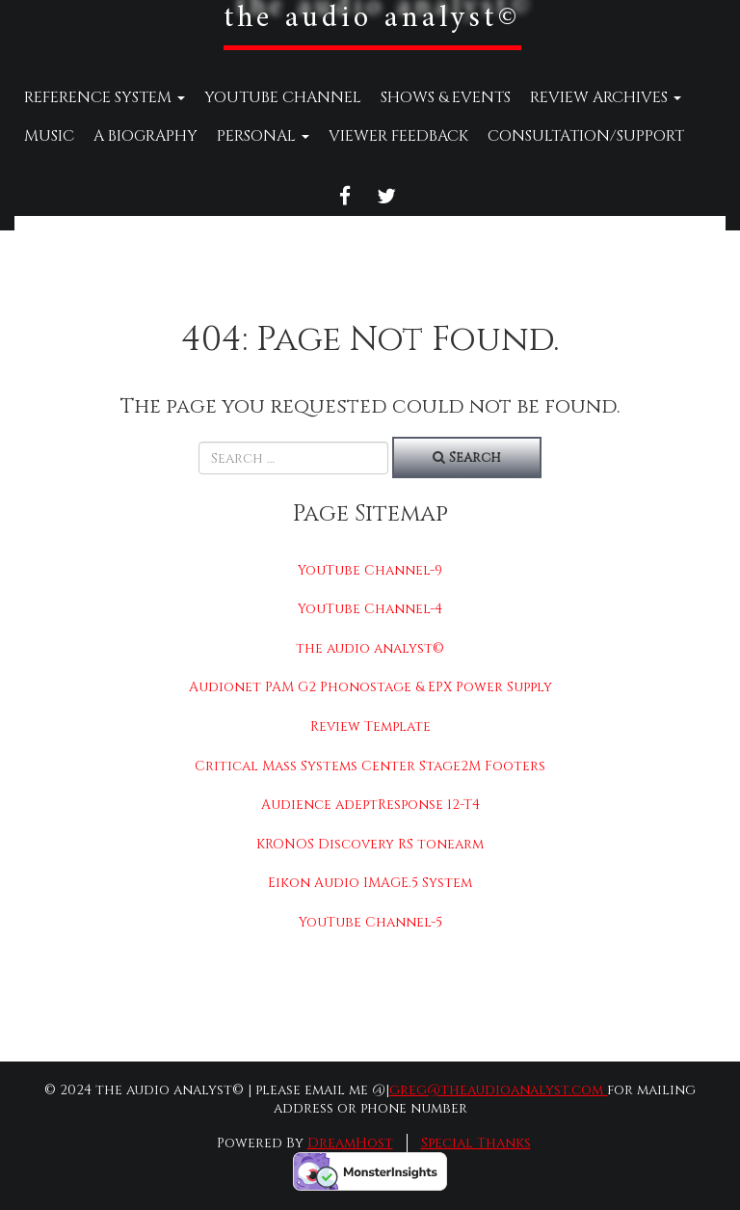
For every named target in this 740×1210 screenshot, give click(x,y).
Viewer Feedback (398, 136)
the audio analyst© (370, 648)
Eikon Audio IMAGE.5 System (370, 883)
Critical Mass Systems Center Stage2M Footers (370, 766)
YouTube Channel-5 (370, 922)
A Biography (145, 136)
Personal (263, 136)
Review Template (370, 726)
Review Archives (605, 97)
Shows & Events (446, 97)
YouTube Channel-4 (370, 609)
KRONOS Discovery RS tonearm (370, 844)
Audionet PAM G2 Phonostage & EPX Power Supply (370, 687)
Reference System (104, 97)
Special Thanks (476, 1143)
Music (49, 136)
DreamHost (350, 1143)
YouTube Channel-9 (370, 570)
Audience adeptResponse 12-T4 (370, 804)
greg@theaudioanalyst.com (498, 1090)
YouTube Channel (282, 97)
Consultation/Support (586, 136)
